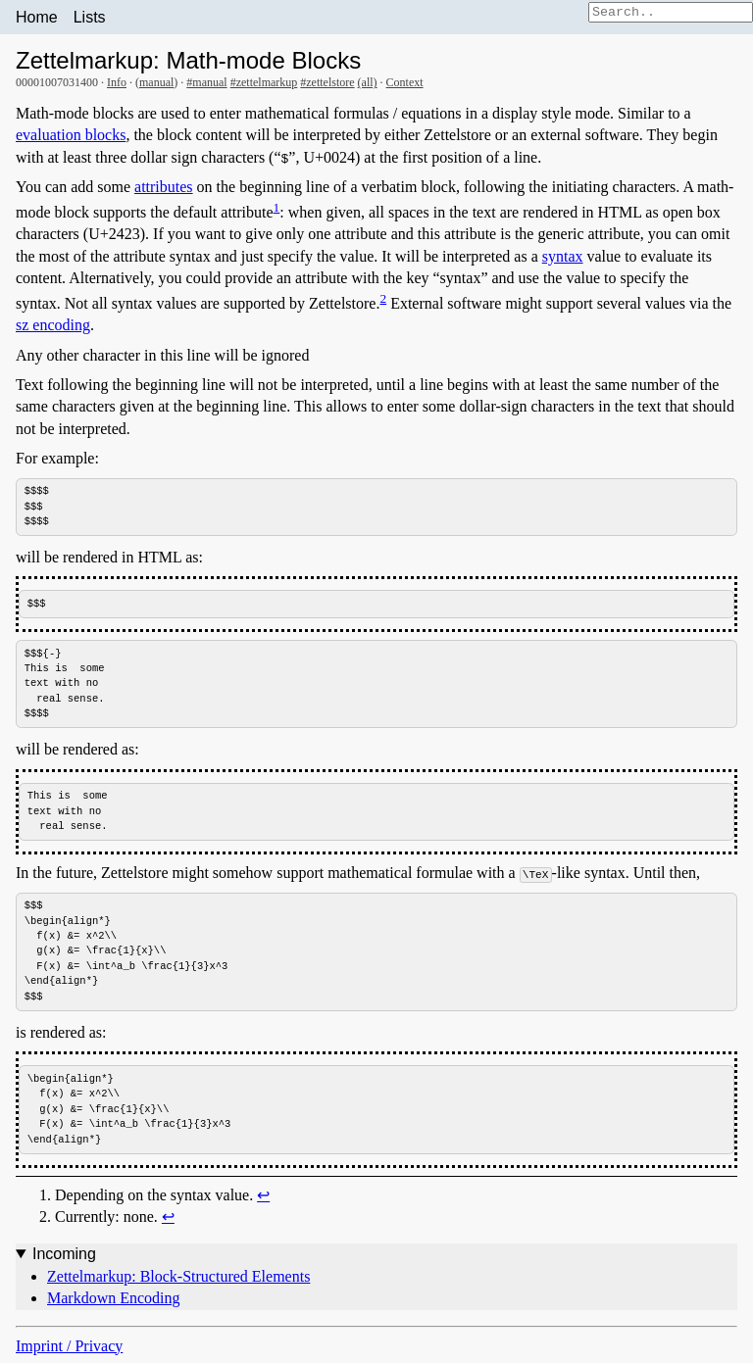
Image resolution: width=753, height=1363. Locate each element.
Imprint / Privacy (69, 1350)
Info (116, 82)
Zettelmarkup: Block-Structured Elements (178, 1281)
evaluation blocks (71, 134)
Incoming (64, 1259)
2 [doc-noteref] (382, 298)
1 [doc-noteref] (277, 207)
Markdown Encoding (113, 1303)
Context (405, 82)
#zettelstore (327, 82)
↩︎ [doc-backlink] (263, 1200)
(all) (367, 82)
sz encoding (53, 324)
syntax (562, 256)
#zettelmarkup (264, 82)
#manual (206, 82)
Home (37, 17)
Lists (90, 17)
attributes (163, 186)
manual (156, 82)
